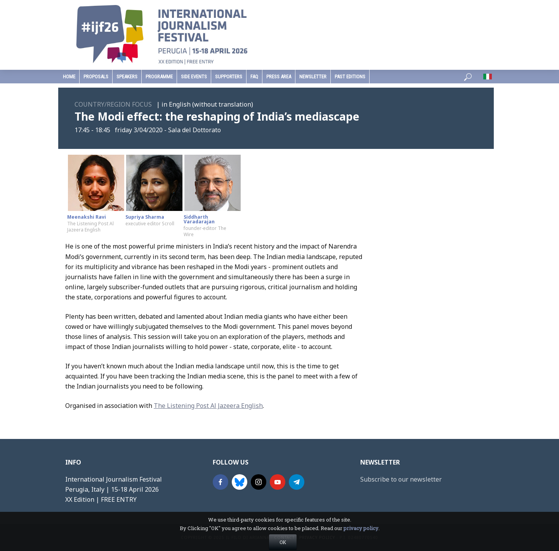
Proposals (95, 76)
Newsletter (312, 76)
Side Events (194, 76)
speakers (126, 76)
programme (159, 76)
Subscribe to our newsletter (401, 479)
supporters (228, 76)
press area (278, 76)
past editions (350, 76)
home (69, 76)
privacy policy (361, 539)
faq (254, 76)
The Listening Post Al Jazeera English (208, 405)
